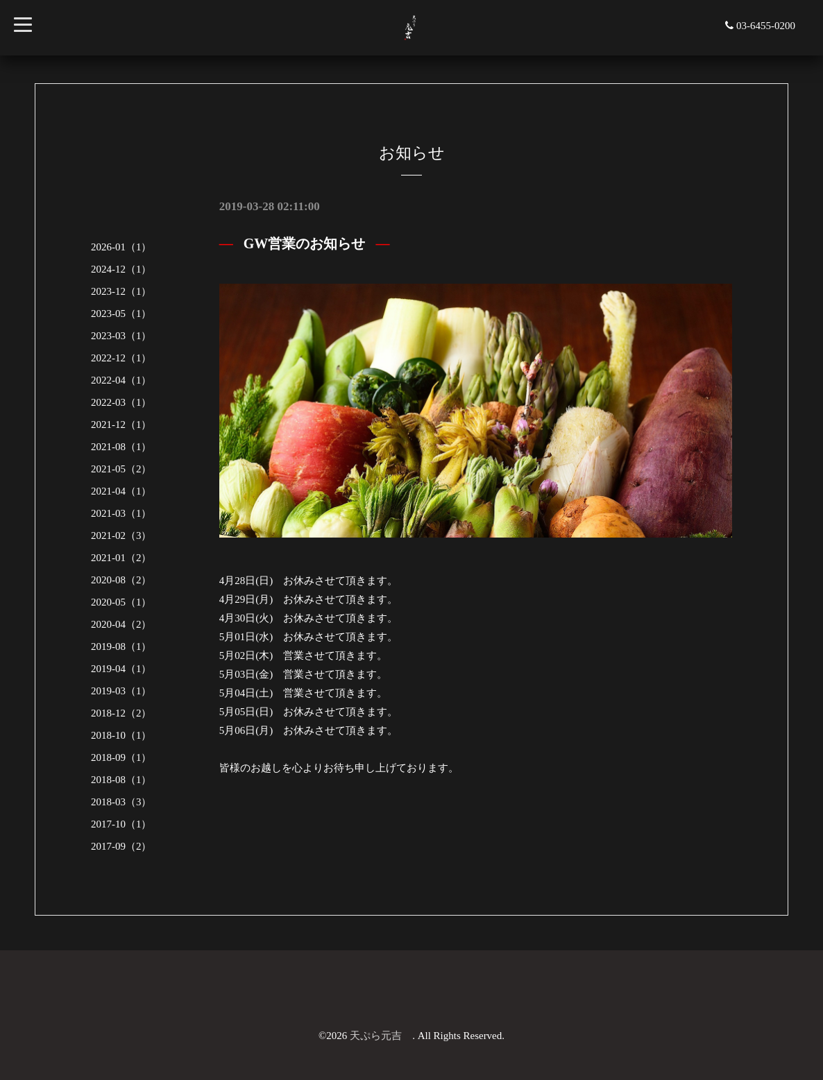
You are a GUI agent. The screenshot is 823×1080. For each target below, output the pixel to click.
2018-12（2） (121, 713)
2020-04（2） (121, 624)
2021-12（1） (121, 424)
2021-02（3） (121, 535)
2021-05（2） (121, 468)
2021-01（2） (121, 557)
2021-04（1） (121, 491)
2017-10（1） (121, 824)
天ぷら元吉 (381, 1035)
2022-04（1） (121, 380)
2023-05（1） (121, 313)
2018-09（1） (121, 757)
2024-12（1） (121, 269)
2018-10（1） (121, 735)
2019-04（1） (121, 668)
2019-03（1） (121, 690)
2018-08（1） (121, 779)
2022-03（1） (121, 402)
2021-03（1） (121, 513)
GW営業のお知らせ (305, 243)
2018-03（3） (121, 801)
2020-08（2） (121, 579)
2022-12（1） (121, 357)
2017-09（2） (121, 846)
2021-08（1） (121, 446)
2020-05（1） (121, 602)
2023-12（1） (121, 291)
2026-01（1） (121, 246)
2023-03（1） (121, 335)
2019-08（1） (121, 646)
